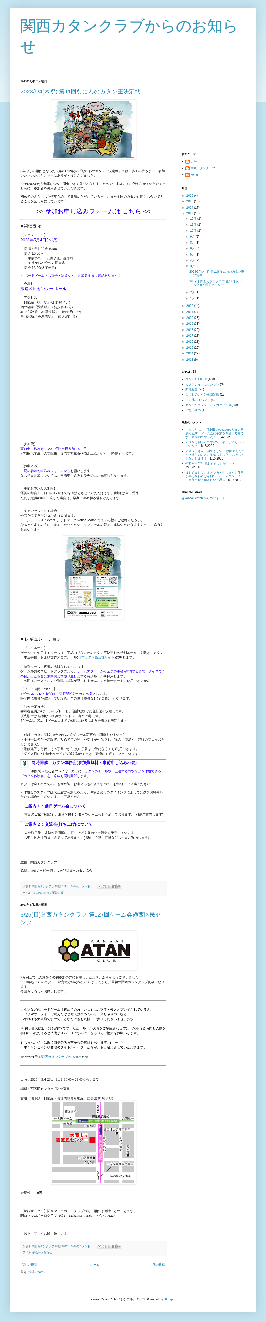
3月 (193, 266)
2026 (190, 195)
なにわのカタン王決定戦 (47, 892)
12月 (193, 218)
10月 (193, 230)
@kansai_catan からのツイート (203, 498)
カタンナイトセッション (202, 384)
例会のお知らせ (42, 1252)
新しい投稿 (29, 1264)
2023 (190, 213)
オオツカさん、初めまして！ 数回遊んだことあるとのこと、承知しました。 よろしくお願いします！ (215, 454)
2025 (190, 201)
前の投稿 (159, 1264)
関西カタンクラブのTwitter (61, 1057)
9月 (193, 236)
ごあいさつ (193, 410)
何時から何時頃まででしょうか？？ (210, 463)
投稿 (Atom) (36, 1272)
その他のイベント (197, 400)
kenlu (194, 174)
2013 (190, 359)
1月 (193, 298)
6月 (193, 248)
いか (194, 161)
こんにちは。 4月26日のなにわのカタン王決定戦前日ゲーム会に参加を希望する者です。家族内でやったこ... (214, 433)
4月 (193, 260)
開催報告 (191, 389)
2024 (190, 207)
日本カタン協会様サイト (96, 657)
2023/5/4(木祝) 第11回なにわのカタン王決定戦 (80, 91)
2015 (190, 347)
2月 (193, 292)
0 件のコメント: (81, 886)
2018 (190, 330)
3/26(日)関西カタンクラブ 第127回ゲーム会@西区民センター (216, 283)
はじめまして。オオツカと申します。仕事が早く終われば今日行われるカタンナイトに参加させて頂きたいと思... (214, 476)
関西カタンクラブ (203, 168)
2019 (190, 323)
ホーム (94, 1264)
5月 (193, 254)
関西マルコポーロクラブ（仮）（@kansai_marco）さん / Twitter (67, 1215)
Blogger (169, 1299)
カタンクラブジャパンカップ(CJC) (209, 405)
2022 (190, 306)
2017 (190, 335)
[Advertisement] (214, 111)
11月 (193, 224)
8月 (193, 242)
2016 (190, 342)
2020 (190, 318)
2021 (190, 312)
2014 (190, 353)
